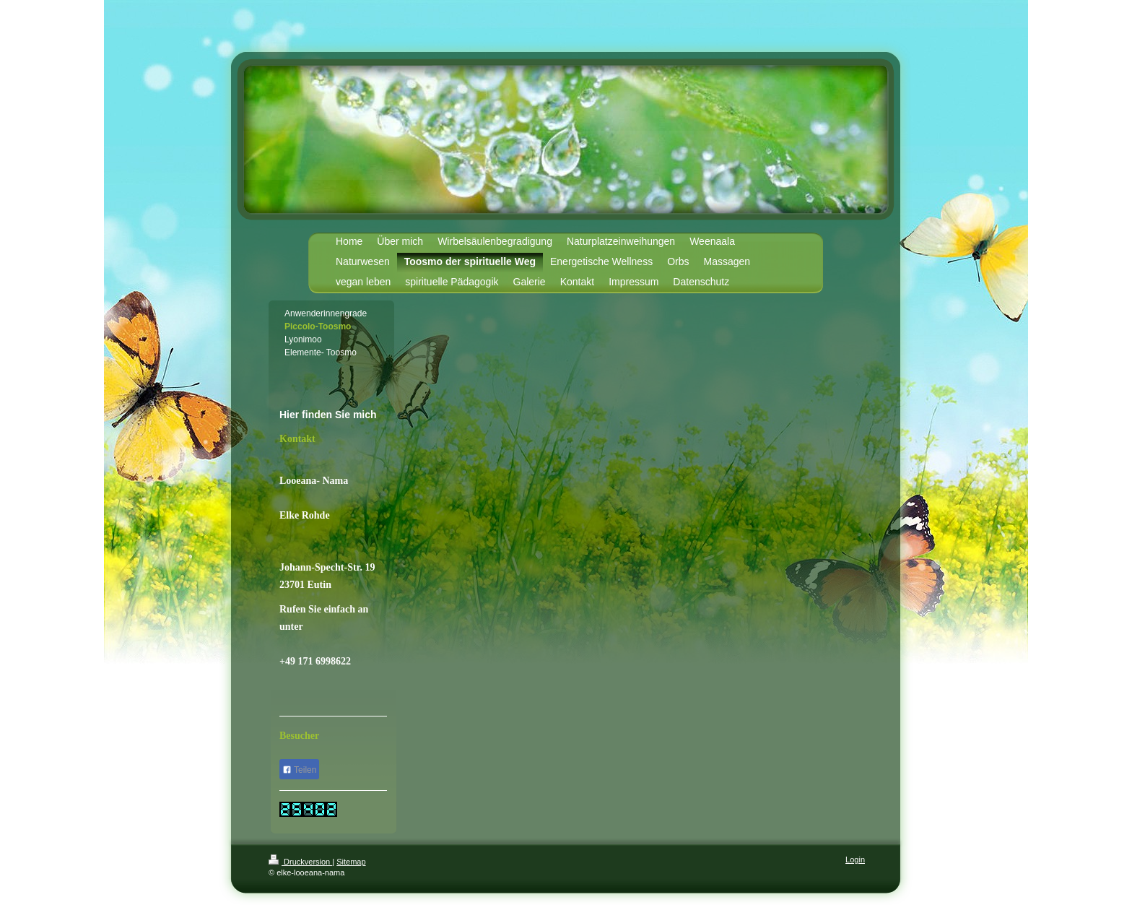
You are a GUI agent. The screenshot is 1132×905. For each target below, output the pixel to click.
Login (855, 859)
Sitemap (350, 861)
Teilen (299, 770)
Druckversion (300, 861)
